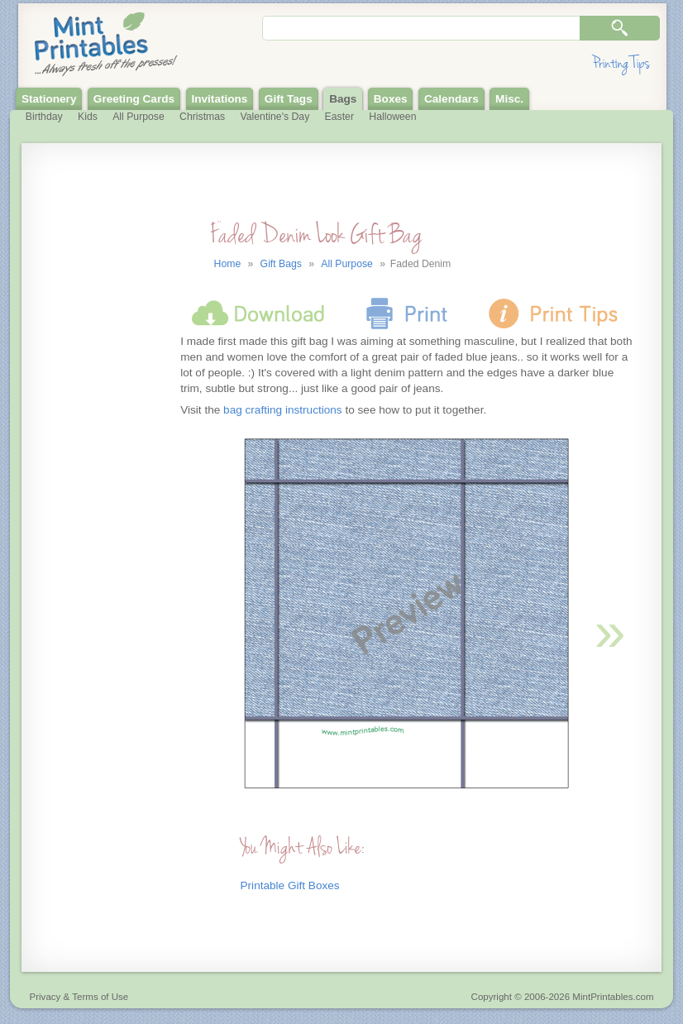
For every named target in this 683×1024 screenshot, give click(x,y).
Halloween (392, 116)
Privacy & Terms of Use (79, 997)
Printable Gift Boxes (290, 885)
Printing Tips (621, 63)
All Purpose (138, 116)
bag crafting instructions (282, 410)
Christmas (202, 116)
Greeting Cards (133, 99)
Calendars (451, 99)
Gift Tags (289, 99)
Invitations (219, 99)
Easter (339, 116)
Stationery (48, 99)
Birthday (44, 116)
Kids (88, 116)
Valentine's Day (275, 116)
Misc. (509, 99)
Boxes (391, 99)
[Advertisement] (98, 492)
